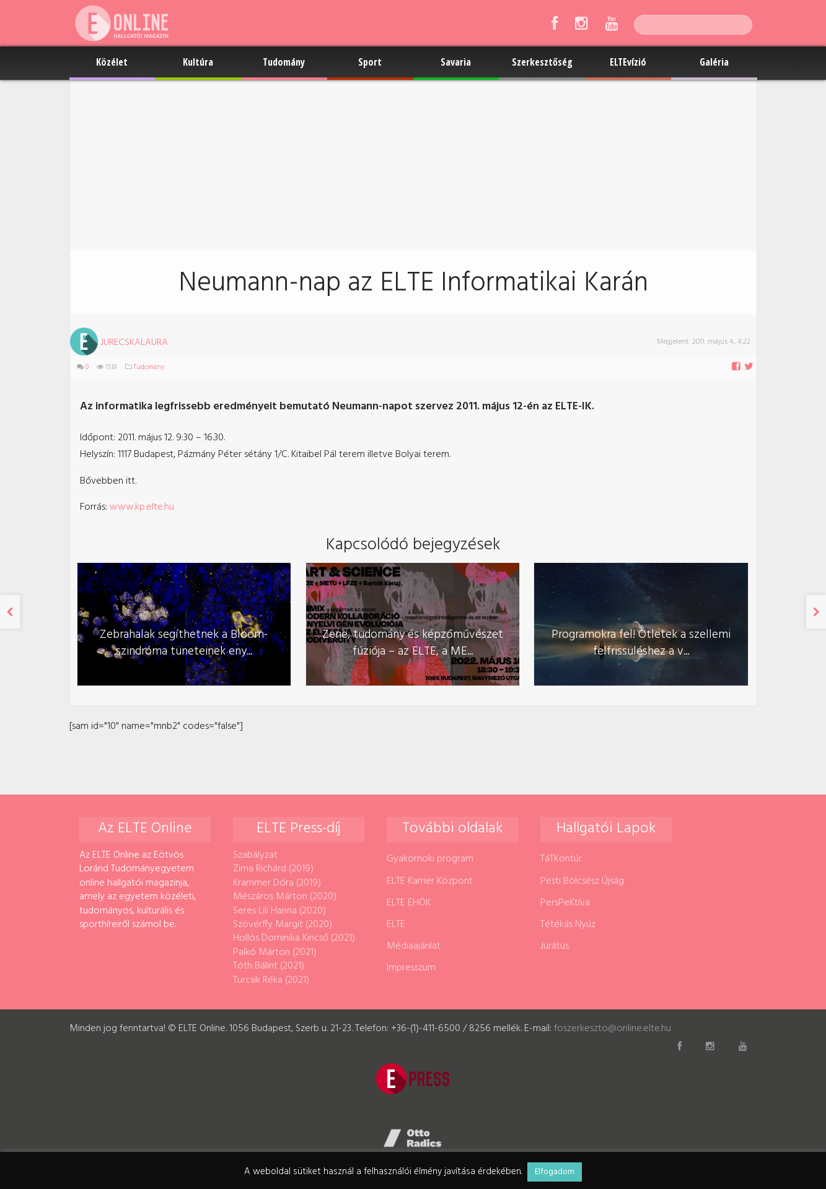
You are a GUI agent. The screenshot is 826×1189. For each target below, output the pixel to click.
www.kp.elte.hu (143, 507)
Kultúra (198, 62)
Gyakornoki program (430, 859)
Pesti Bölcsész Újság (582, 881)
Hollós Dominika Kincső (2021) (294, 938)
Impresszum (411, 968)
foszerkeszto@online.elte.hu (612, 1029)
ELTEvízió (628, 62)
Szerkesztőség (542, 62)
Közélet (112, 62)
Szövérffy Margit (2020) (282, 925)
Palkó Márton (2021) (275, 952)
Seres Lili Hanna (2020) (279, 911)
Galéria (714, 62)
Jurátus (554, 946)
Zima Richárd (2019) (273, 869)
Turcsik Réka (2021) (271, 980)
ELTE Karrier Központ (430, 881)
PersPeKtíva (565, 903)
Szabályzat (255, 855)
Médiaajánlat (414, 946)
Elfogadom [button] (554, 1171)
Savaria (456, 62)
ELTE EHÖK (409, 903)
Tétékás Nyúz (567, 925)
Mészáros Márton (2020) (284, 897)
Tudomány (284, 62)
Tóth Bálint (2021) (268, 966)
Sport (370, 62)
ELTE (396, 925)
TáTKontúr (561, 859)
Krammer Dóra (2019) (277, 883)
